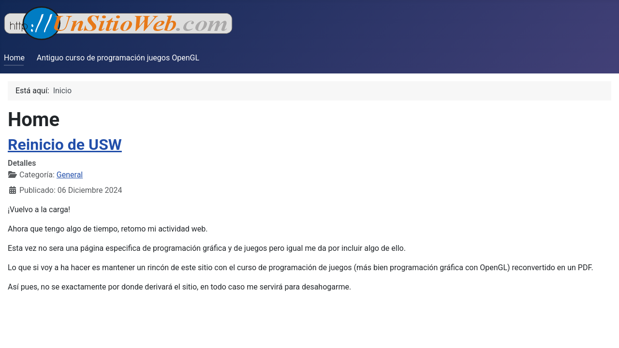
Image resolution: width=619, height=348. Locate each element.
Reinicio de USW (65, 144)
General (70, 174)
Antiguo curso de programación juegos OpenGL (118, 57)
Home (14, 57)
